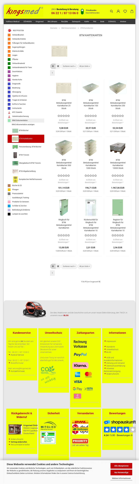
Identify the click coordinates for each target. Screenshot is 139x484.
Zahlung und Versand (115, 363)
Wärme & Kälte (16, 51)
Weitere (123, 22)
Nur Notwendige (121, 472)
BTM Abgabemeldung (24, 171)
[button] (118, 9)
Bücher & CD (15, 185)
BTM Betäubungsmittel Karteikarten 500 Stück (63, 164)
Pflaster (13, 59)
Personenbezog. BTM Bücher (26, 147)
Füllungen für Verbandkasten (21, 43)
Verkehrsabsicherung (18, 116)
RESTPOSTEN (16, 30)
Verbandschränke (17, 39)
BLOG (108, 352)
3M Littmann (52, 22)
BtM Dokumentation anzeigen (23, 124)
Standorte (110, 347)
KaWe (86, 22)
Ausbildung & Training (18, 197)
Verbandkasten (16, 35)
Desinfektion (15, 71)
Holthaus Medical (12, 22)
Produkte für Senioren (18, 202)
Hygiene (13, 75)
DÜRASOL (112, 22)
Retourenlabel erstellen (20, 445)
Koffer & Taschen (17, 104)
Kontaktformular (18, 371)
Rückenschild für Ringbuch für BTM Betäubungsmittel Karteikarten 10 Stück (90, 225)
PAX (94, 22)
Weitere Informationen (121, 478)
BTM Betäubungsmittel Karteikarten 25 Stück (63, 104)
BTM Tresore (20, 155)
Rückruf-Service (17, 355)
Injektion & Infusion (17, 96)
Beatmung (14, 88)
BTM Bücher (20, 130)
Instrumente (15, 108)
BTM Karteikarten (22, 138)
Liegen (12, 55)
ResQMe (64, 22)
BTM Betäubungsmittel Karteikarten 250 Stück (117, 104)
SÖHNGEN (27, 22)
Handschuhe (15, 79)
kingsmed (39, 22)
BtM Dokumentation (18, 120)
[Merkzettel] (125, 9)
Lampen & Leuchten (18, 214)
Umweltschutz (112, 349)
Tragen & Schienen (17, 100)
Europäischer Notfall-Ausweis (27, 179)
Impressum (111, 341)
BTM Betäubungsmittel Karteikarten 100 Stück (90, 104)
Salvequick (76, 22)
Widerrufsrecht (112, 374)
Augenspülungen (16, 47)
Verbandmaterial (16, 63)
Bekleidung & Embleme (19, 210)
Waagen (13, 189)
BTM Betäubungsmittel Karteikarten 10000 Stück (117, 164)
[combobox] (69, 66)
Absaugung (14, 92)
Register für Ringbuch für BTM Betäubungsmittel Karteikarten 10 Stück (117, 225)
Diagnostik (14, 84)
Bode (102, 22)
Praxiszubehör (15, 193)
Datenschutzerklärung (76, 473)
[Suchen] (111, 9)
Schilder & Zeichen (17, 206)
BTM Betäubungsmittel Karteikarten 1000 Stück (90, 164)
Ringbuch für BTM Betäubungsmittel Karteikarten (63, 224)
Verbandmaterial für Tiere (20, 67)
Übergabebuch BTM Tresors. (26, 163)
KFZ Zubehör (15, 112)
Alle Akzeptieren (121, 466)
